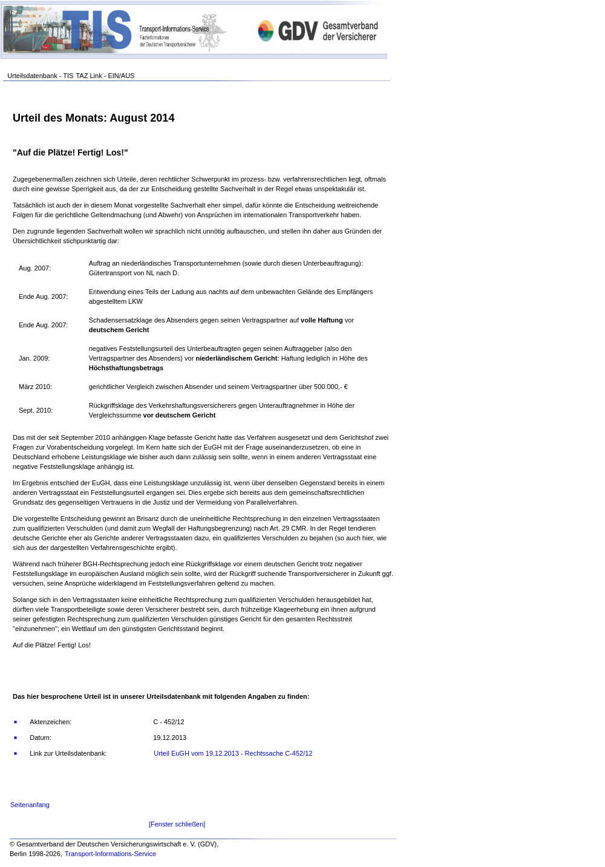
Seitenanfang (30, 804)
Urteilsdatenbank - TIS (40, 75)
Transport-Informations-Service (110, 853)
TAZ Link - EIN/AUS (105, 75)
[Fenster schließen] (177, 824)
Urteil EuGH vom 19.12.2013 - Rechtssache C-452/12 (233, 753)
